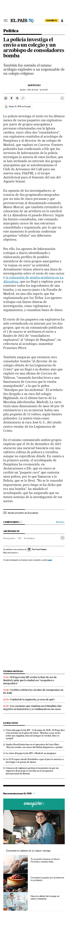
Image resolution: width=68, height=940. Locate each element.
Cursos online (34, 804)
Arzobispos (29, 538)
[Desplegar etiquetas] (62, 538)
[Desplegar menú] (5, 20)
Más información (11, 553)
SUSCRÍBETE (51, 20)
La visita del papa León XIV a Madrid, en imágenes (31, 753)
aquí (50, 560)
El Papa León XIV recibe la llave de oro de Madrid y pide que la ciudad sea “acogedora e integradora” (30, 680)
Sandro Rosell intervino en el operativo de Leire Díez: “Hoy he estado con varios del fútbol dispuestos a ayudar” (35, 745)
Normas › (60, 522)
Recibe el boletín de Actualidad (23, 513)
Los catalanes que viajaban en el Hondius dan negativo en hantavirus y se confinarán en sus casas (32, 708)
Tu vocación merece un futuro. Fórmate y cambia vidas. (45, 860)
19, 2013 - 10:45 (37, 90)
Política (10, 31)
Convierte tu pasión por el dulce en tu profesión (47, 878)
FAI (19, 538)
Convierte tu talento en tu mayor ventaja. (28, 850)
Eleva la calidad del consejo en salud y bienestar (45, 897)
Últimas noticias (13, 671)
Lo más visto (10, 723)
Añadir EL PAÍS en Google (20, 106)
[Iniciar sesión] (62, 20)
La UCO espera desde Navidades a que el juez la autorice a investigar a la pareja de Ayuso (35, 760)
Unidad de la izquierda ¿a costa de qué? (32, 699)
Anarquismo (9, 538)
